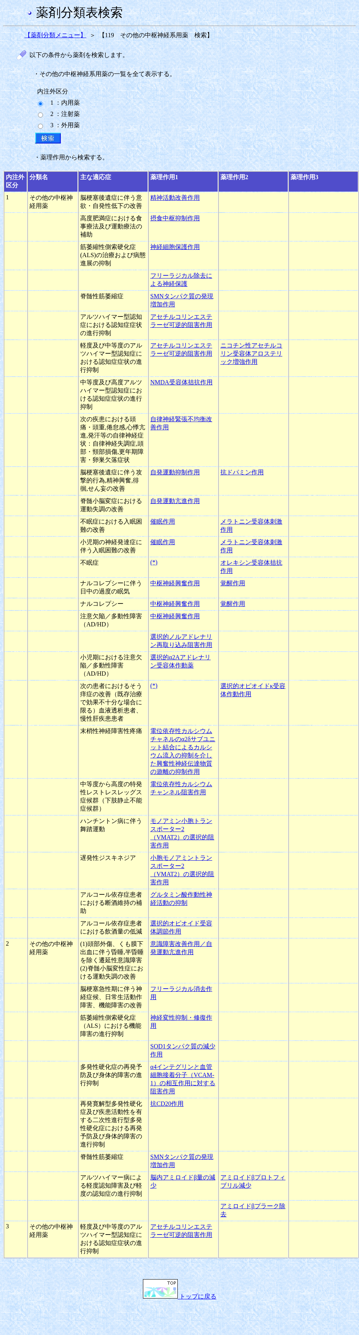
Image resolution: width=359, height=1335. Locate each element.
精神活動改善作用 (175, 197)
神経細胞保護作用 (175, 247)
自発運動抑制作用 (175, 472)
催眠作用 (162, 521)
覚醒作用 (232, 583)
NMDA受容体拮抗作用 (181, 382)
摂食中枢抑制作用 (175, 218)
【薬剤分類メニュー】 (55, 35)
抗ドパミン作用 (242, 472)
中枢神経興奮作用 (175, 583)
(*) (154, 562)
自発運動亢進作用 (175, 501)
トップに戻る (179, 1296)
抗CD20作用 (167, 1103)
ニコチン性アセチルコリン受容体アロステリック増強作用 (251, 353)
